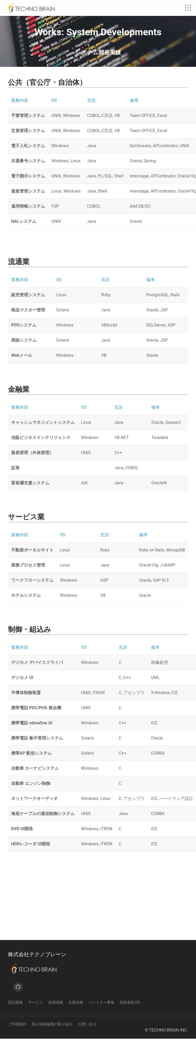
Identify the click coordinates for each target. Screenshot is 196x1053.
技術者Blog (130, 1017)
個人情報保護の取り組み (52, 1038)
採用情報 (55, 1017)
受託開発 (15, 1017)
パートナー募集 (101, 1017)
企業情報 (75, 1017)
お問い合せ (87, 1038)
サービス (35, 1017)
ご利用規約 (17, 1038)
